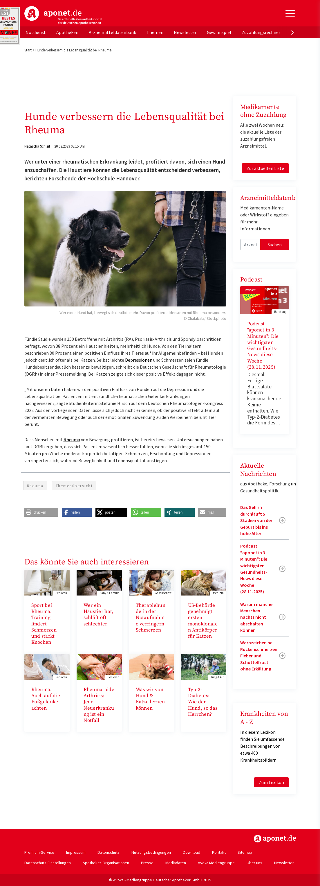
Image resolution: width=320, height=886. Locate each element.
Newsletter (185, 32)
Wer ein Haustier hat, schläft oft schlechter (99, 614)
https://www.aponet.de (275, 838)
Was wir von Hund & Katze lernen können (150, 698)
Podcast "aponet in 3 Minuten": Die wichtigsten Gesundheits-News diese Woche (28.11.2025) (263, 345)
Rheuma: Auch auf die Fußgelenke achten (45, 698)
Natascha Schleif (37, 146)
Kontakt (219, 852)
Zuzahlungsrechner (261, 32)
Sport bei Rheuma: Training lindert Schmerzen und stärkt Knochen (44, 624)
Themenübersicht (74, 485)
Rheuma (72, 439)
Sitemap (245, 852)
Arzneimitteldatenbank (112, 32)
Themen (155, 32)
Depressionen (138, 360)
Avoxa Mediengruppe (216, 862)
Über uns (254, 862)
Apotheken (67, 32)
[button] (41, 512)
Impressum (76, 852)
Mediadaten (175, 862)
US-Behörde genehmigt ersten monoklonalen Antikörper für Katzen (203, 620)
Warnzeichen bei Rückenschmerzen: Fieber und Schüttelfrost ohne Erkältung (259, 656)
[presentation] (292, 32)
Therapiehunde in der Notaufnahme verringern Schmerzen (150, 617)
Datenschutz (108, 852)
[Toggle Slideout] (290, 13)
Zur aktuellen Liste (265, 168)
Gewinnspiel (219, 32)
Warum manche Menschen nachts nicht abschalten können (256, 617)
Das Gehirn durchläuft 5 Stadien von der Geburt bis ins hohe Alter (256, 520)
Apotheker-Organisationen (106, 862)
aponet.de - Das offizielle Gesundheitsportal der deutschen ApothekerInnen (63, 15)
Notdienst (36, 32)
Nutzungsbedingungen (151, 852)
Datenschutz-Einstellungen (47, 862)
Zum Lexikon (271, 782)
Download (191, 852)
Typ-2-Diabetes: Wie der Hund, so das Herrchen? (203, 702)
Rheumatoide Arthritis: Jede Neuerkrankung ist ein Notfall (99, 705)
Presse (147, 862)
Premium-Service (39, 852)
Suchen (274, 244)
